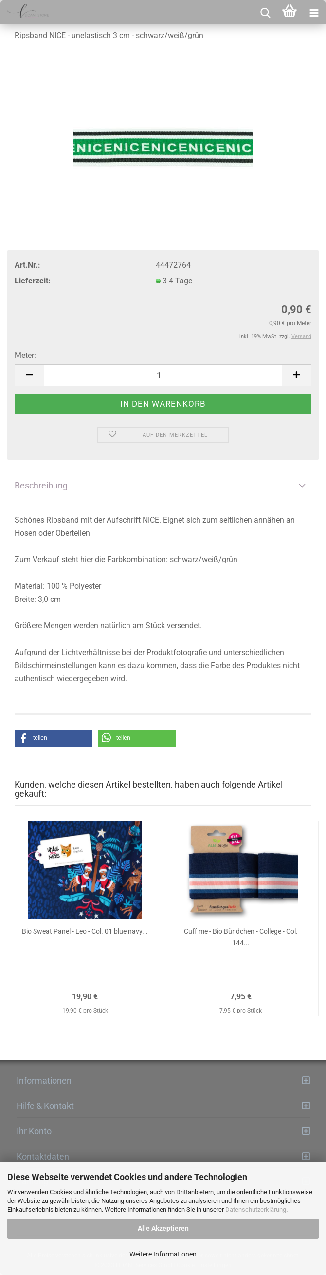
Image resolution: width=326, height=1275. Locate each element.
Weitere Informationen (163, 1254)
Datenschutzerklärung (255, 1209)
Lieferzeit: (33, 280)
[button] (53, 738)
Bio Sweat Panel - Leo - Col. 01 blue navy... (85, 931)
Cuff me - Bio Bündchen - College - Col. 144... (241, 937)
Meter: (25, 355)
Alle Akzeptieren (163, 1228)
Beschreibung (41, 485)
